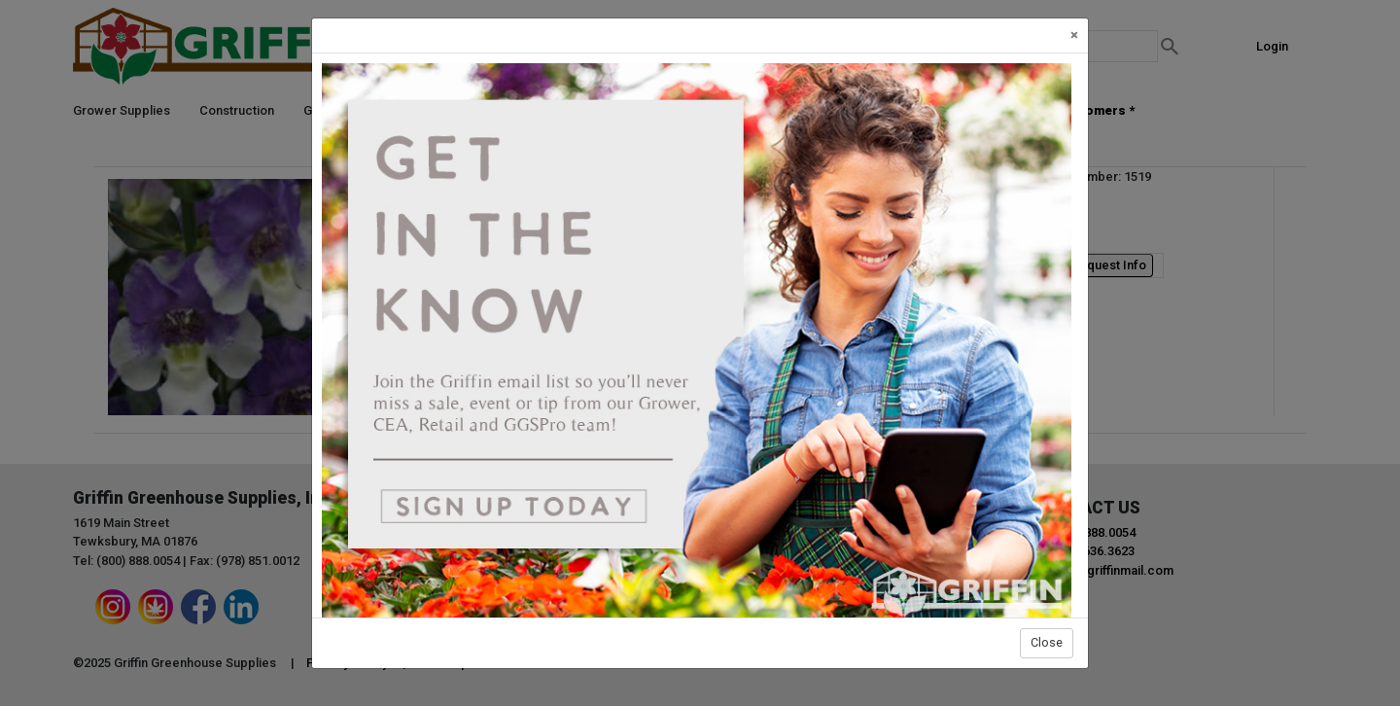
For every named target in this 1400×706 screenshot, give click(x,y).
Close (1047, 642)
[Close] (1074, 35)
